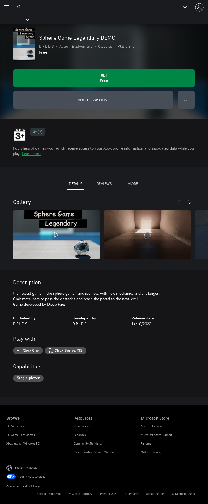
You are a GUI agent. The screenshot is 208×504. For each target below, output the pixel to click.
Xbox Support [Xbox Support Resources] (82, 426)
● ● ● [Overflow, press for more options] (186, 99)
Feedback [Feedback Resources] (80, 434)
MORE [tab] (132, 183)
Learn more (31, 153)
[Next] (189, 202)
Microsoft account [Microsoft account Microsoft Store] (152, 426)
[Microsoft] (103, 4)
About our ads (155, 493)
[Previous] (178, 202)
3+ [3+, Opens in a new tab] (37, 132)
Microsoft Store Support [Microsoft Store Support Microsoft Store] (156, 434)
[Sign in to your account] (199, 7)
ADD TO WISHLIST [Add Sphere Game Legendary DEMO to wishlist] (93, 99)
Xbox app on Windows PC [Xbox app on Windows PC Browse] (23, 443)
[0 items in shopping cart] (186, 7)
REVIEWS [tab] (104, 183)
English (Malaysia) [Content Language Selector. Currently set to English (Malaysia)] (26, 467)
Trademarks (131, 493)
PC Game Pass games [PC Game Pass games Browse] (20, 434)
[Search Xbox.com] (19, 7)
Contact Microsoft (49, 493)
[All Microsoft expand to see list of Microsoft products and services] (6, 7)
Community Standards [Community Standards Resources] (88, 443)
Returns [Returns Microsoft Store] (146, 443)
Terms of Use (107, 493)
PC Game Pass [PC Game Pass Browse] (15, 426)
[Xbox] (14, 19)
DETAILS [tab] (75, 183)
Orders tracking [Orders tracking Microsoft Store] (151, 452)
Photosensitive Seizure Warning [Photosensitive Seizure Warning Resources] (94, 452)
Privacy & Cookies (80, 493)
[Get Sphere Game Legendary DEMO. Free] (104, 78)
